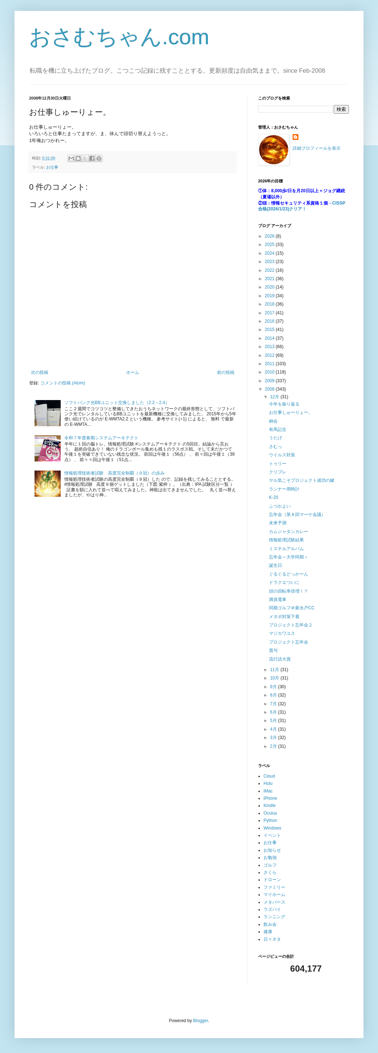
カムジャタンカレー (288, 531)
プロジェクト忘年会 (288, 642)
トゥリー (277, 463)
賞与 (273, 650)
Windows (272, 828)
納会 (273, 421)
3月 (274, 737)
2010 (270, 372)
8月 (274, 695)
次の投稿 (39, 372)
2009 (270, 380)
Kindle (270, 805)
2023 (270, 261)
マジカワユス (282, 633)
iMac (268, 791)
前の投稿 (225, 372)
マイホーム (274, 894)
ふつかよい (280, 506)
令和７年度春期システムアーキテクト (101, 437)
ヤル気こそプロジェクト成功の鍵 (301, 480)
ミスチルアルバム (286, 548)
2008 (270, 389)
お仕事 (52, 167)
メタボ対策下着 (284, 616)
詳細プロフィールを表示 (317, 148)
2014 (270, 338)
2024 (270, 253)
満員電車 (277, 599)
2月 (274, 746)
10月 (275, 678)
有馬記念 (277, 429)
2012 (270, 355)
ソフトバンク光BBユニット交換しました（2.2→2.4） (116, 402)
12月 (275, 396)
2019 (270, 295)
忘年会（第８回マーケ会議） (297, 514)
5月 (274, 720)
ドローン (272, 879)
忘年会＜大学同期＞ (288, 557)
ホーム (132, 372)
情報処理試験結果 (286, 539)
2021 (270, 278)
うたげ (275, 437)
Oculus (270, 813)
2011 (270, 363)
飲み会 (270, 924)
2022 (270, 270)
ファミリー (274, 887)
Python (270, 820)
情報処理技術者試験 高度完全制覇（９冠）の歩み (114, 473)
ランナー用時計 (284, 489)
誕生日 (275, 565)
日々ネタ (272, 939)
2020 (270, 287)
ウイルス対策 (282, 454)
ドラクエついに (284, 582)
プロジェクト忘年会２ (291, 625)
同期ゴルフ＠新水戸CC (291, 607)
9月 (274, 686)
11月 (275, 669)
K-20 (273, 497)
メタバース (274, 902)
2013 (270, 346)
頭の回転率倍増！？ (288, 591)
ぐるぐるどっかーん (288, 574)
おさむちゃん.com (119, 37)
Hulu (268, 783)
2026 (270, 236)
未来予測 (277, 522)
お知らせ (272, 850)
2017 (270, 312)
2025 (270, 244)
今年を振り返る (284, 404)
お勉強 (270, 857)
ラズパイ (272, 909)
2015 (270, 329)
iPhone (270, 798)
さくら (270, 872)
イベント (272, 835)
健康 (268, 931)
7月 (274, 703)
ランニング (274, 916)
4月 (274, 729)
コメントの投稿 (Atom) (62, 383)
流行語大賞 (280, 659)
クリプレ (277, 472)
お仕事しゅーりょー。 (291, 412)
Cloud (269, 776)
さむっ (275, 446)
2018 (270, 304)
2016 (270, 321)
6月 (274, 712)
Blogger (200, 1020)
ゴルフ (270, 865)
